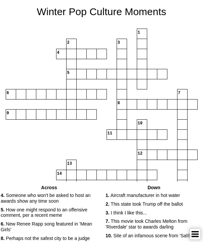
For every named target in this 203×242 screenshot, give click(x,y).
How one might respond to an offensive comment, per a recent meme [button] (44, 212)
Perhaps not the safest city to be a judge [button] (45, 238)
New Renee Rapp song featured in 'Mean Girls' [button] (46, 226)
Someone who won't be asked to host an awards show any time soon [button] (45, 198)
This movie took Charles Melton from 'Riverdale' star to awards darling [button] (146, 224)
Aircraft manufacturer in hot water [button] (143, 195)
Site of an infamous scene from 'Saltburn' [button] (152, 235)
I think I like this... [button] (126, 212)
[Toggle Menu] (195, 234)
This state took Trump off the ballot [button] (144, 204)
